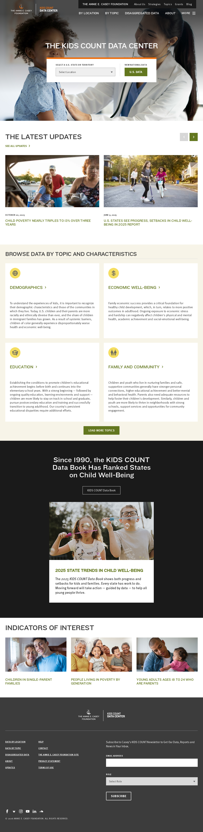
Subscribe (118, 796)
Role (109, 774)
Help (41, 741)
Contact (43, 748)
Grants (179, 4)
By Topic (112, 13)
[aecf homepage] (21, 9)
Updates (10, 767)
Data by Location (15, 741)
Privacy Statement (49, 761)
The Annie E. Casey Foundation (105, 4)
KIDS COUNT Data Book (101, 490)
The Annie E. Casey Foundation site (58, 754)
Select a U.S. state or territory (75, 65)
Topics (168, 4)
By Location (89, 13)
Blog (189, 4)
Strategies (154, 4)
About (170, 13)
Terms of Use (46, 767)
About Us (139, 4)
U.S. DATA (136, 72)
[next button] (194, 137)
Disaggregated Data (142, 13)
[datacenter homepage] (48, 9)
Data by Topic (13, 748)
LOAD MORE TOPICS (101, 430)
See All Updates (16, 146)
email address (114, 755)
